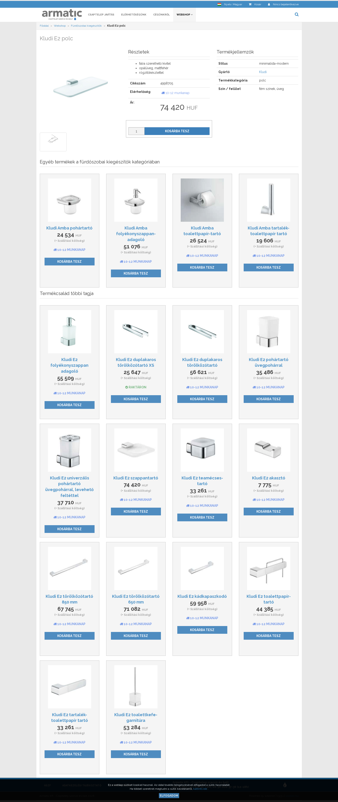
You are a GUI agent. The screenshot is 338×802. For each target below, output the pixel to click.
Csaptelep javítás (101, 15)
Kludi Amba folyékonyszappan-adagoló (136, 234)
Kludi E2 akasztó (268, 478)
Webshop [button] (185, 15)
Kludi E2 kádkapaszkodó (202, 597)
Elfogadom (169, 795)
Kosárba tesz (177, 132)
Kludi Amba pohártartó (69, 228)
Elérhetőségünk (133, 15)
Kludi (263, 73)
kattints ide (200, 788)
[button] (229, 3)
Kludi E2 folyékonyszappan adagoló (69, 366)
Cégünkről (161, 15)
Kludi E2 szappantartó (135, 478)
